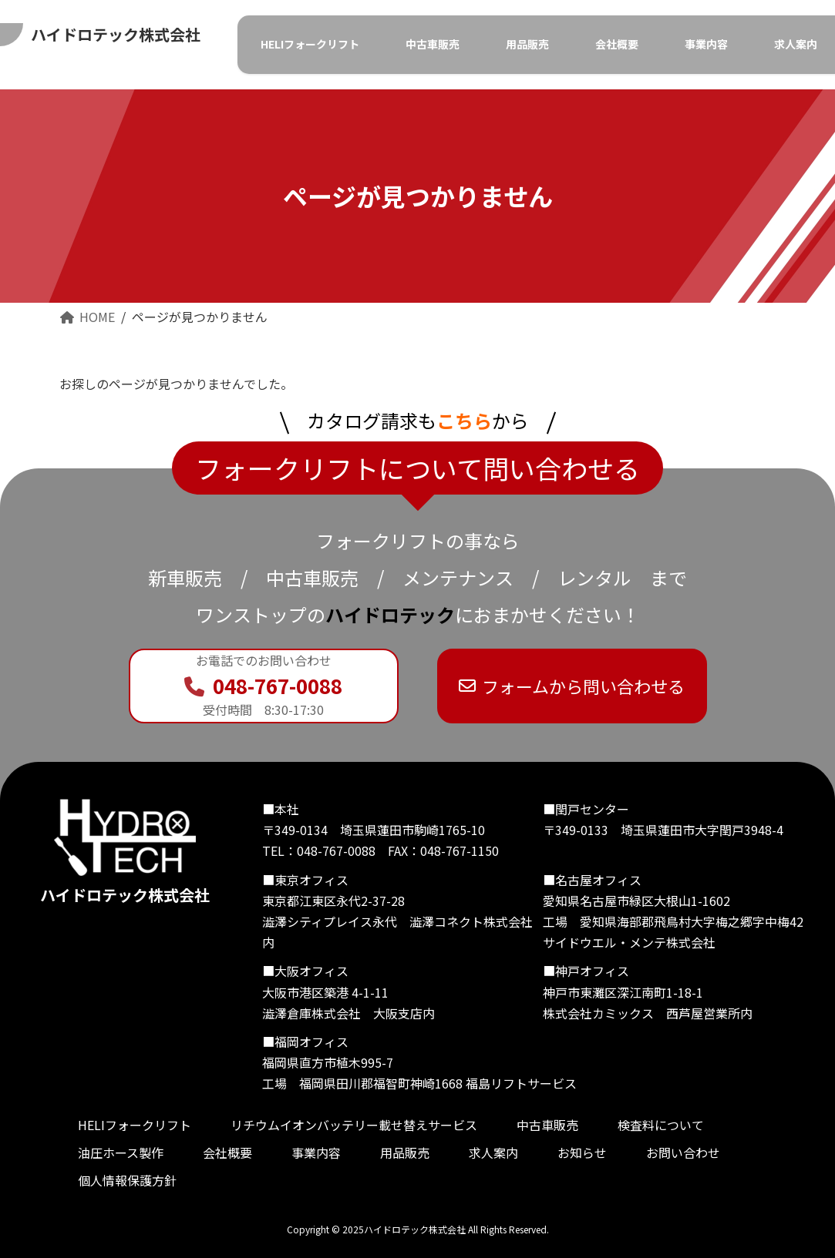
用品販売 (404, 1153)
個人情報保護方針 (127, 1181)
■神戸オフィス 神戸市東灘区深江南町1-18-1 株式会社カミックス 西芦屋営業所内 (648, 992)
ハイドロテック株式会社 (125, 852)
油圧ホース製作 (120, 1153)
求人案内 (493, 1153)
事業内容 (316, 1153)
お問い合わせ (683, 1153)
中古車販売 (547, 1125)
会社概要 (227, 1153)
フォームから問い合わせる (572, 685)
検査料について (661, 1125)
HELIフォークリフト (134, 1125)
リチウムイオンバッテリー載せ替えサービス (354, 1125)
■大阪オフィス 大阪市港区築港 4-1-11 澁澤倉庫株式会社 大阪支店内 (348, 992)
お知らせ (582, 1153)
